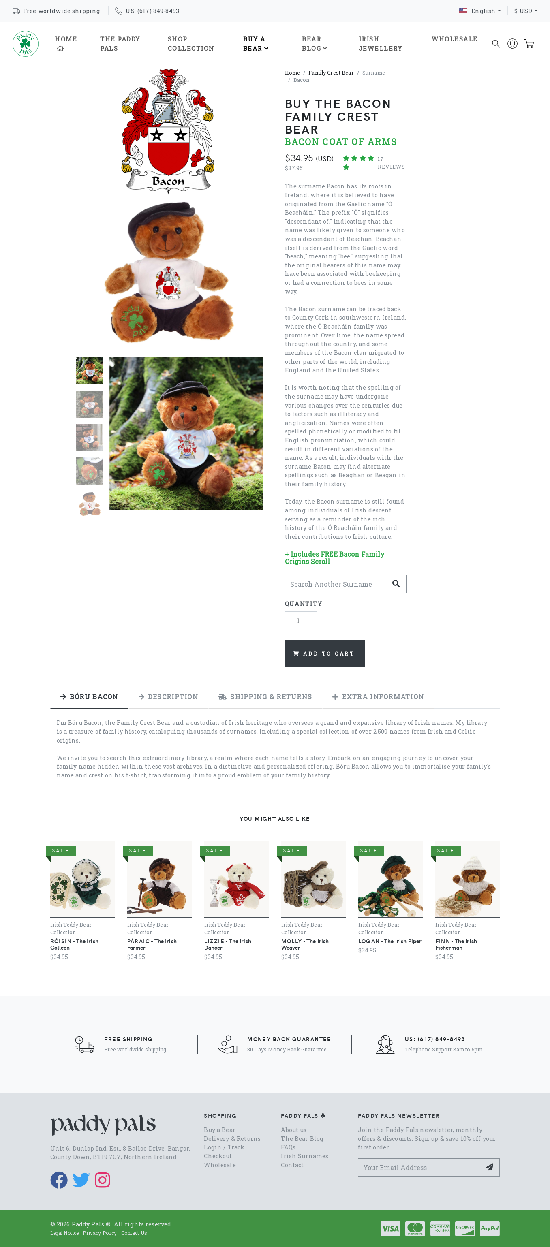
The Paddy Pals (120, 43)
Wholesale (455, 39)
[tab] (89, 697)
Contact (292, 1165)
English (477, 11)
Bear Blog (315, 43)
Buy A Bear (256, 43)
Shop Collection (191, 43)
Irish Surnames (304, 1156)
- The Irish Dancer (227, 944)
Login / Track (224, 1147)
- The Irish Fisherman (456, 944)
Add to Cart (324, 653)
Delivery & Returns (232, 1138)
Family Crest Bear (330, 72)
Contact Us (134, 1233)
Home (66, 43)
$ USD (523, 11)
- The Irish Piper (390, 941)
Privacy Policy (100, 1233)
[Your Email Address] (420, 1167)
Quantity (304, 604)
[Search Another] (336, 584)
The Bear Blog (302, 1138)
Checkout (218, 1156)
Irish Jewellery (380, 43)
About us (293, 1130)
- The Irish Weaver (305, 944)
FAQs (288, 1147)
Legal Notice (64, 1233)
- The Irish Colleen (74, 944)
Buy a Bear (219, 1130)
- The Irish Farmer (152, 944)
